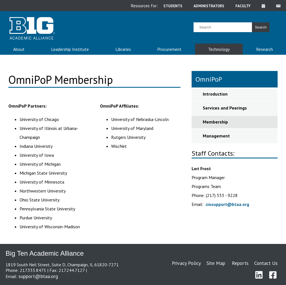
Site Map (215, 263)
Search (260, 27)
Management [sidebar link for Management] (216, 136)
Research (264, 49)
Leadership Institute (70, 49)
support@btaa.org (38, 276)
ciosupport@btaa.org (227, 204)
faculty (243, 5)
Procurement (169, 49)
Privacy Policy (186, 263)
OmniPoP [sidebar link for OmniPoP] (209, 79)
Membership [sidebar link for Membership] (215, 122)
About (19, 49)
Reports (240, 263)
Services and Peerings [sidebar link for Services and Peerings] (225, 108)
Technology (219, 49)
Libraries (123, 49)
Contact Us (266, 263)
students (172, 5)
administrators (209, 5)
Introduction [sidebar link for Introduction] (215, 94)
